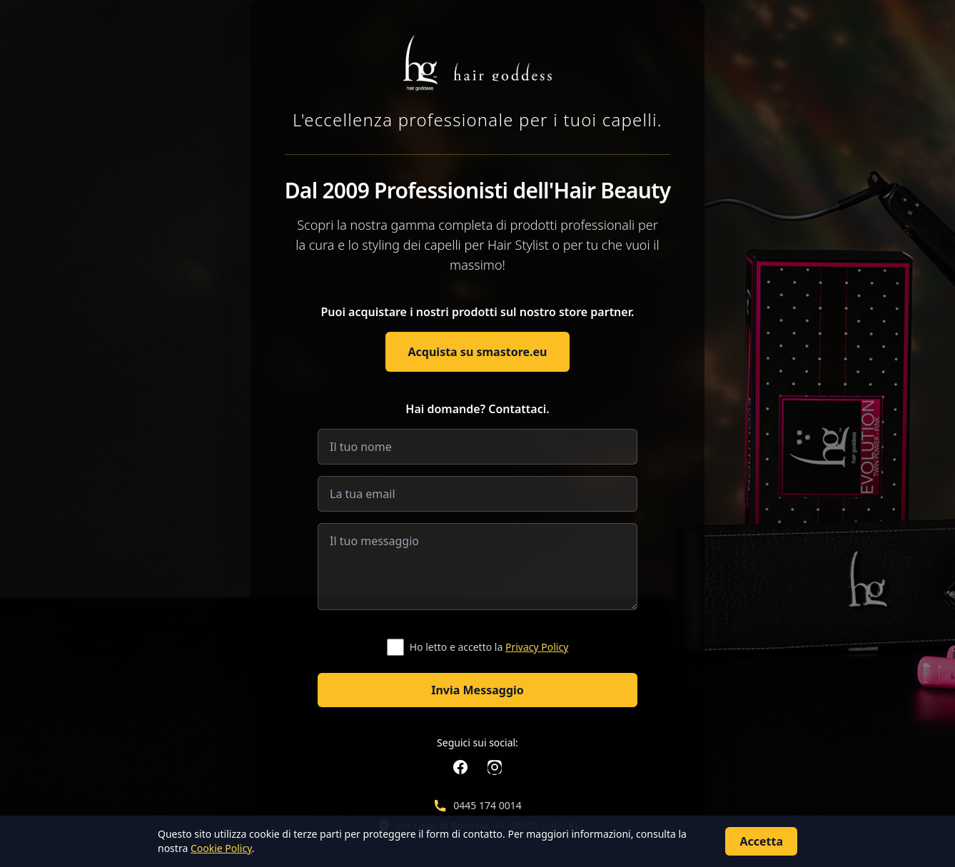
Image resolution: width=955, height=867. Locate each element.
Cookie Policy (221, 848)
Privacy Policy (536, 647)
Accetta (761, 841)
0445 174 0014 (487, 805)
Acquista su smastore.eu (477, 352)
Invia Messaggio (477, 690)
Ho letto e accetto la (489, 647)
